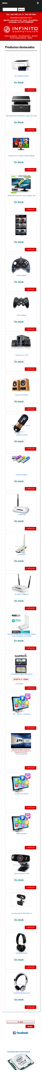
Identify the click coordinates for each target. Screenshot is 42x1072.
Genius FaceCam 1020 (21, 873)
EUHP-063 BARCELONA (21, 993)
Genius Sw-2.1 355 (21, 355)
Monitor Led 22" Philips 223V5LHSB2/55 (22, 156)
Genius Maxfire (21, 275)
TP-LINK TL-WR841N (22, 594)
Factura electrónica (21, 754)
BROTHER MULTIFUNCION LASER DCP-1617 (21, 116)
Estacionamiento (21, 833)
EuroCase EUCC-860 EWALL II (21, 913)
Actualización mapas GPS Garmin (22, 674)
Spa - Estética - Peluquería (21, 714)
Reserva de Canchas (21, 794)
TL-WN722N (22, 554)
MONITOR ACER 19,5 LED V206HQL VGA (22, 195)
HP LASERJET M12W (21, 76)
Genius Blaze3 (21, 315)
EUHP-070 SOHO (21, 953)
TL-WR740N (22, 514)
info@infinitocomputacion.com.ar (21, 18)
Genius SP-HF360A (21, 395)
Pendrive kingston (21, 475)
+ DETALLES (30, 90)
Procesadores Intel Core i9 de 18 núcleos (18, 1052)
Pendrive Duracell (21, 435)
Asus (21, 235)
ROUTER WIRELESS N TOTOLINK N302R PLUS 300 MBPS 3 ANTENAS (22, 635)
